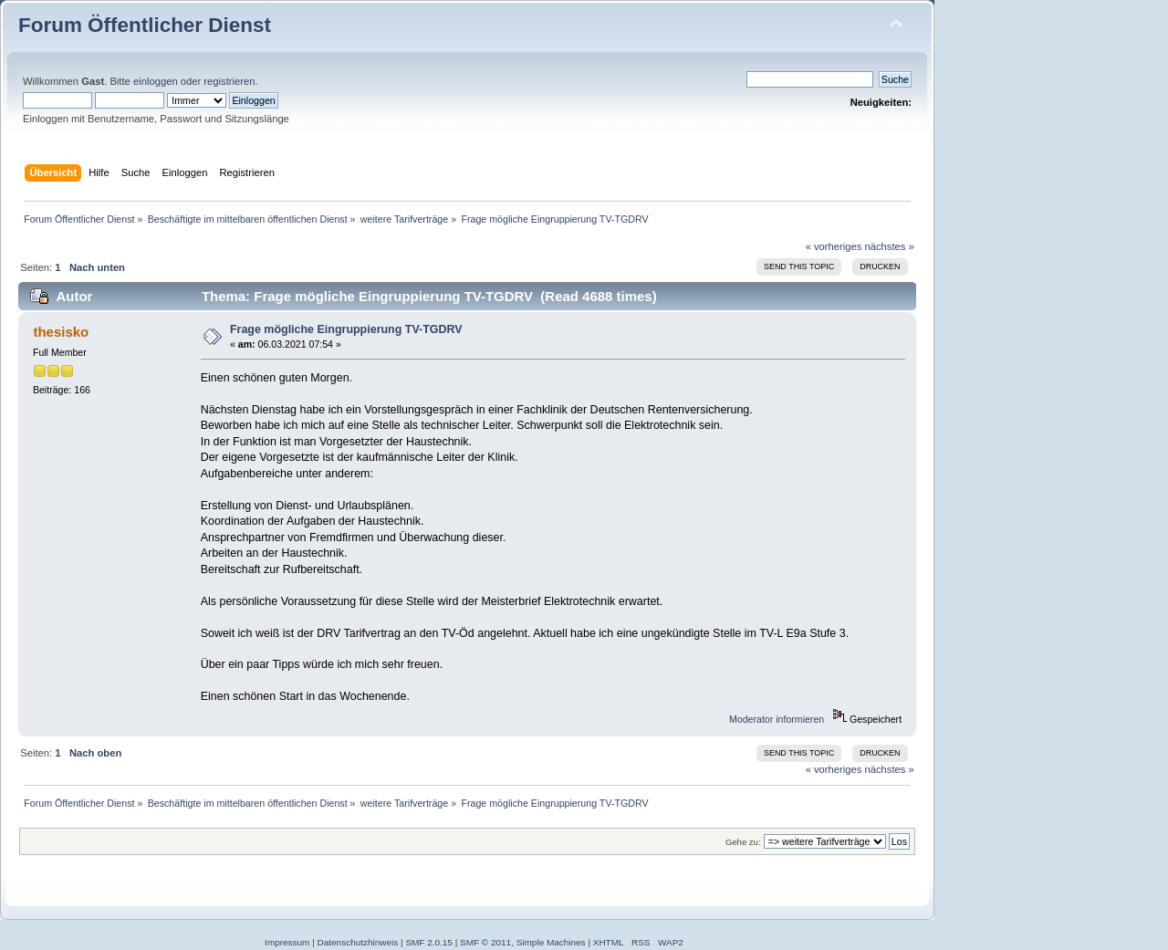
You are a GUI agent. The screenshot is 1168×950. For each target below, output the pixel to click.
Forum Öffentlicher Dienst (144, 25)
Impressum (287, 942)
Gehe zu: (743, 842)
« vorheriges (834, 246)
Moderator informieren (776, 719)
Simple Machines (551, 942)
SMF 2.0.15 (429, 942)
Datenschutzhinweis (358, 942)
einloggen (155, 81)
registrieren (229, 81)
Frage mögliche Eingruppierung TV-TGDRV (346, 329)
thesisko (61, 331)
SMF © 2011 (485, 942)
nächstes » (889, 246)
